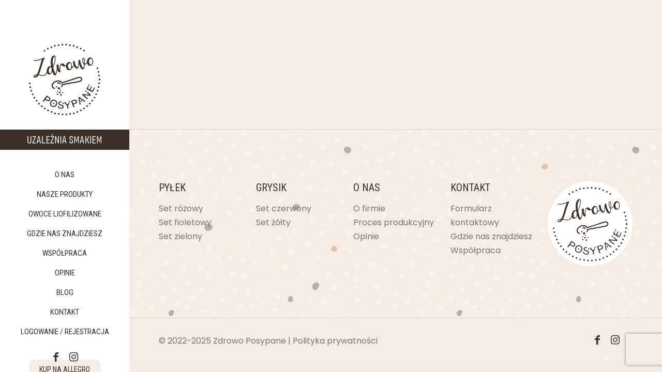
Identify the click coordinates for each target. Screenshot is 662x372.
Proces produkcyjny (393, 222)
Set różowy (181, 208)
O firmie (369, 208)
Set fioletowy (185, 222)
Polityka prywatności (335, 341)
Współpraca (475, 250)
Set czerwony (283, 208)
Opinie (366, 236)
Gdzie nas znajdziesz (491, 236)
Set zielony (180, 236)
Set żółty (273, 222)
